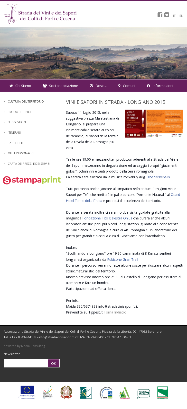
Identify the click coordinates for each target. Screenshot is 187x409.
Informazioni (160, 85)
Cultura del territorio (24, 101)
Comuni (126, 85)
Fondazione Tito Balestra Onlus (107, 218)
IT (174, 15)
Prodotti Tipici (17, 112)
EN (181, 15)
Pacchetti (13, 143)
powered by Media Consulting (24, 346)
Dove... (98, 85)
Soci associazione (60, 85)
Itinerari (12, 133)
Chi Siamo (20, 85)
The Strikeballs (158, 177)
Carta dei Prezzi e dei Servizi (27, 164)
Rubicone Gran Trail (122, 259)
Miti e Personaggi (19, 153)
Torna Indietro (115, 312)
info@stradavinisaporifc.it (57, 337)
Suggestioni (15, 122)
